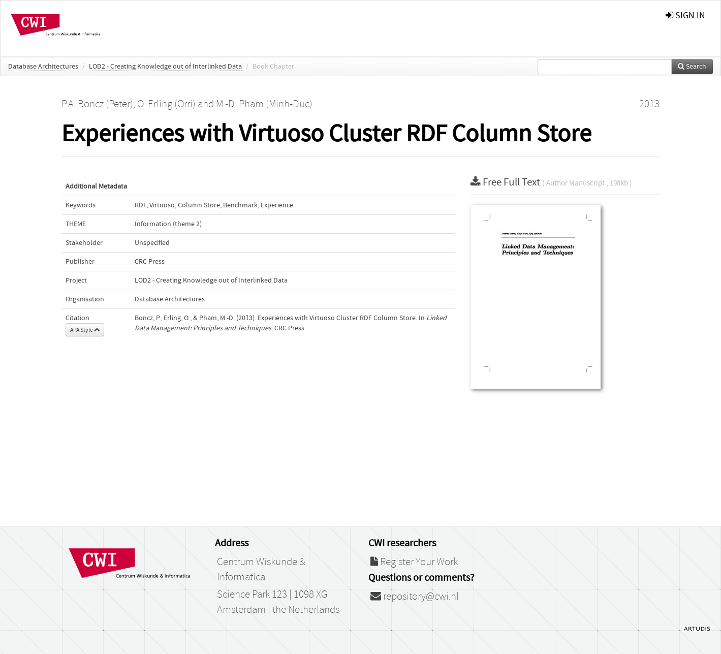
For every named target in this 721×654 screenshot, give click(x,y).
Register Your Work (414, 562)
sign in (685, 15)
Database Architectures (43, 67)
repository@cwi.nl (414, 596)
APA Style (85, 329)
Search (692, 67)
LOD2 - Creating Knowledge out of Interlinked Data (165, 67)
